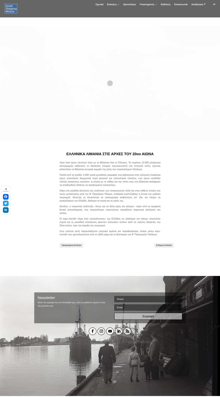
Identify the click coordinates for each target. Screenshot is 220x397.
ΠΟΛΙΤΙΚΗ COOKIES (90, 343)
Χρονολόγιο (129, 13)
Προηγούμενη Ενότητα (71, 245)
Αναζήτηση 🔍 (199, 13)
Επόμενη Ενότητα (150, 245)
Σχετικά (99, 13)
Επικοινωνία (181, 13)
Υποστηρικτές (146, 13)
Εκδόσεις (166, 13)
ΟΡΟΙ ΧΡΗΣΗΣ (72, 343)
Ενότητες (112, 13)
